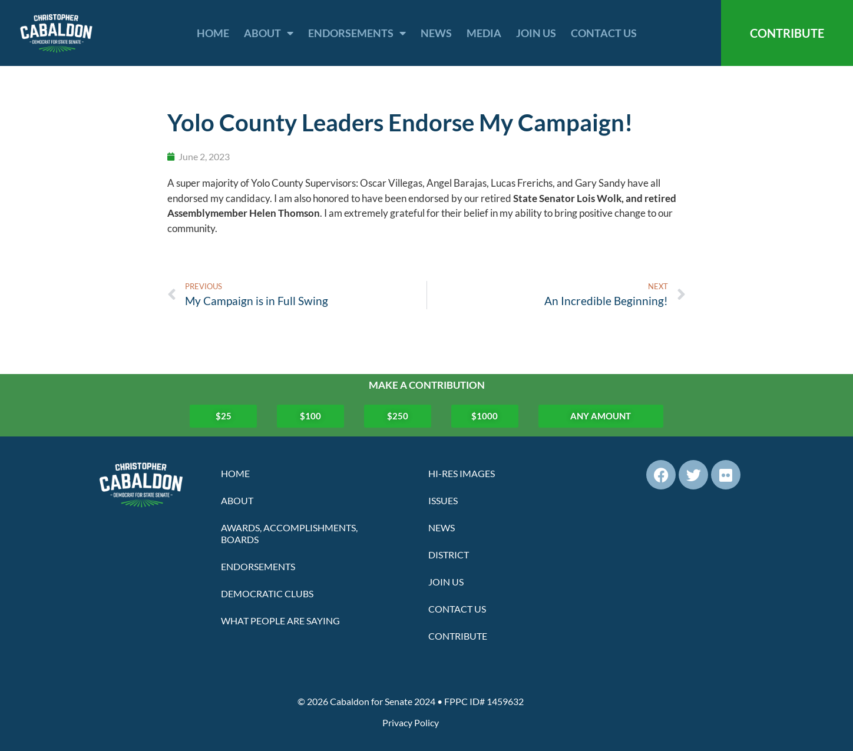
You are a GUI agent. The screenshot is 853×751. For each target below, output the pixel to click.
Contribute (457, 635)
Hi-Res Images (461, 473)
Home (213, 33)
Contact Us (604, 33)
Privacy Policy (410, 722)
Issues (443, 500)
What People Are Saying (280, 620)
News (436, 33)
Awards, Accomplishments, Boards (289, 533)
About (268, 33)
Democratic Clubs (267, 593)
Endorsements (357, 33)
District (448, 554)
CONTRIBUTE (787, 33)
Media (484, 33)
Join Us (536, 33)
